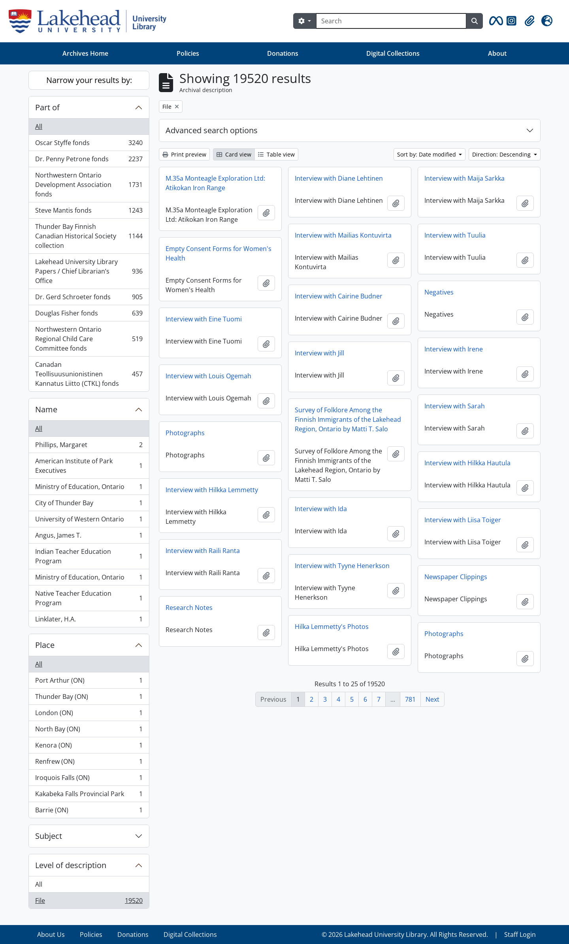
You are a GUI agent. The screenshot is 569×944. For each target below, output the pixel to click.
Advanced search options (212, 130)
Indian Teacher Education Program (89, 556)
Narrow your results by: (89, 80)
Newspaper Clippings (455, 576)
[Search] (391, 21)
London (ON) (89, 714)
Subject (48, 836)
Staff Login (520, 934)
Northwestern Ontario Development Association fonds (89, 184)
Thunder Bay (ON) (89, 698)
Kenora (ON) (89, 746)
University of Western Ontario (89, 520)
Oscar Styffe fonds (89, 144)
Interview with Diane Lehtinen (339, 178)
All (38, 126)
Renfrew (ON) (89, 763)
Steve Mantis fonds (89, 212)
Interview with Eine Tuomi (204, 319)
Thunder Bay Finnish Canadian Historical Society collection (89, 236)
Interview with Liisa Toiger (462, 519)
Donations (282, 53)
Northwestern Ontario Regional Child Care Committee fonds (89, 339)
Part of (47, 107)
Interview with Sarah (454, 406)
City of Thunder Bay (89, 504)
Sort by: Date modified (427, 154)
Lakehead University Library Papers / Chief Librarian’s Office (89, 271)
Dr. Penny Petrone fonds (89, 160)
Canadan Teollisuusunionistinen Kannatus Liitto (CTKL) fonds (89, 374)
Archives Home (85, 53)
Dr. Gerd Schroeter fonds (89, 298)
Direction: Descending (502, 154)
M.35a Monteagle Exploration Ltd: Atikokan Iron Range (215, 183)
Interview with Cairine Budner (338, 296)
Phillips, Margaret (89, 446)
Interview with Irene (453, 349)
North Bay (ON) (89, 730)
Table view (276, 154)
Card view (234, 154)
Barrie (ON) (89, 811)
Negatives (439, 292)
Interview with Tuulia (455, 235)
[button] (494, 21)
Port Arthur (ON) (89, 682)
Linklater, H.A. (89, 620)
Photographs (185, 433)
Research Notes (189, 607)
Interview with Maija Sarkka (464, 178)
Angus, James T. (89, 537)
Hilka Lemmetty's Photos (332, 626)
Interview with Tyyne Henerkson (342, 565)
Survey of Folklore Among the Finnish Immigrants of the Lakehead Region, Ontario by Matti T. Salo (348, 419)
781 (410, 699)
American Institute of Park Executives (89, 466)
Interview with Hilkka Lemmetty (212, 489)
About (497, 53)
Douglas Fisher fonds (89, 314)
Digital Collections (393, 53)
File (89, 902)
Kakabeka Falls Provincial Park (89, 795)
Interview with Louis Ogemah (208, 376)
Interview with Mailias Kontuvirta (343, 235)
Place (45, 645)
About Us (51, 934)
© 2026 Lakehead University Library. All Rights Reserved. (405, 934)
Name (46, 409)
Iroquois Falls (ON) (89, 779)
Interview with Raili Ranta (203, 550)
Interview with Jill (319, 353)
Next (432, 699)
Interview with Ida (321, 508)
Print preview (184, 154)
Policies (188, 53)
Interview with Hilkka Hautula (467, 463)
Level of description (70, 865)
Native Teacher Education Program (89, 598)
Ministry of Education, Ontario (89, 488)
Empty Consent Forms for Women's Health (218, 253)
